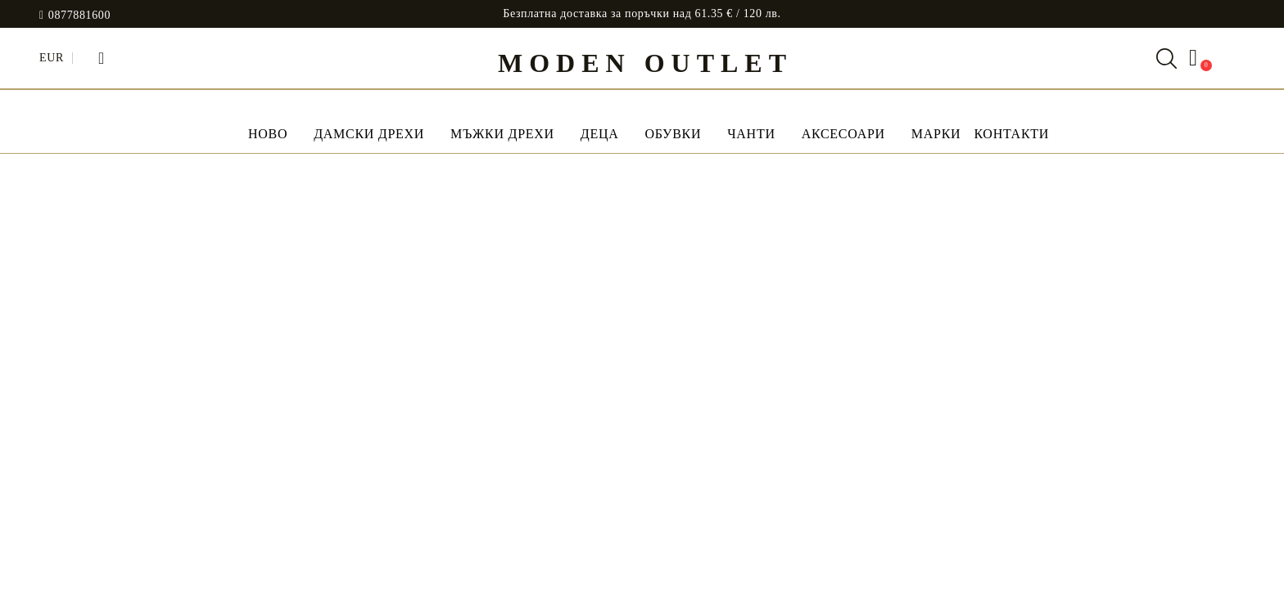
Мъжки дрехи (502, 134)
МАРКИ (936, 134)
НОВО (267, 134)
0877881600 (79, 15)
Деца (600, 134)
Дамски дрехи (369, 134)
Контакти (1011, 134)
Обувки (672, 134)
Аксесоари (843, 134)
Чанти (751, 134)
